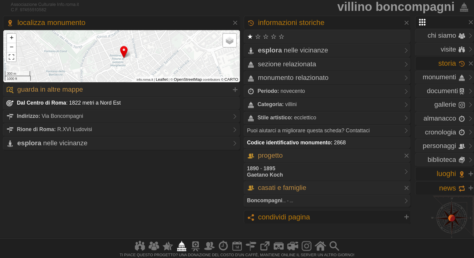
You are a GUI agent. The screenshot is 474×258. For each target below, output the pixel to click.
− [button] (12, 47)
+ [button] (12, 38)
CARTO (231, 79)
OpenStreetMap (188, 79)
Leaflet (162, 79)
